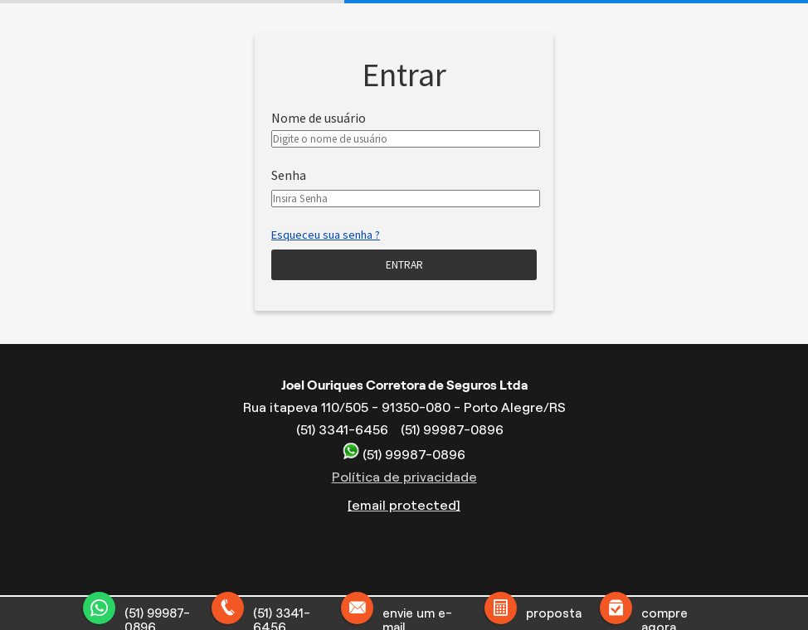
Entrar (404, 265)
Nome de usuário (318, 117)
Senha (288, 175)
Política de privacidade (404, 477)
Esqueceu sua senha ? (325, 234)
